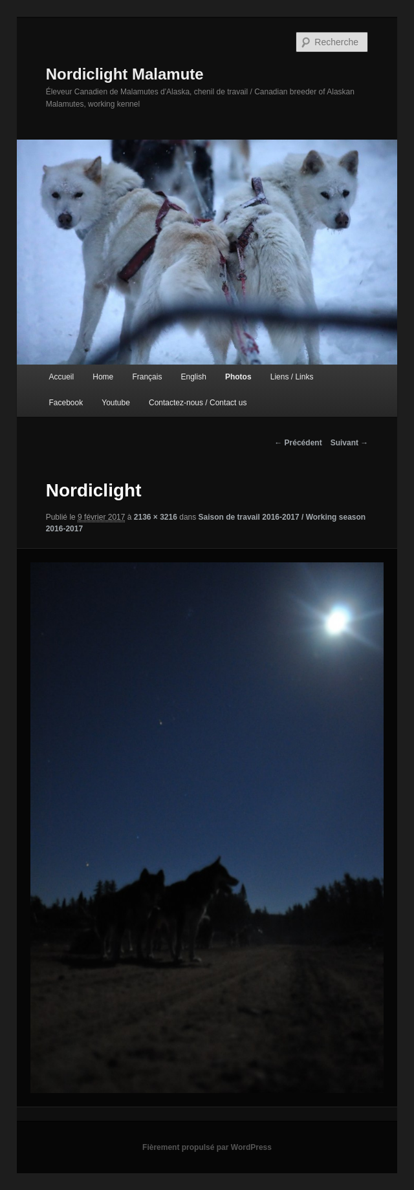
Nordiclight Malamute (125, 74)
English (193, 376)
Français (147, 376)
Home (103, 376)
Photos (238, 376)
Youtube (116, 402)
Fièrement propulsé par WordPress (207, 1147)
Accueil (61, 376)
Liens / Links (292, 376)
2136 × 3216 (155, 517)
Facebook (66, 402)
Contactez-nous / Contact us (197, 402)
